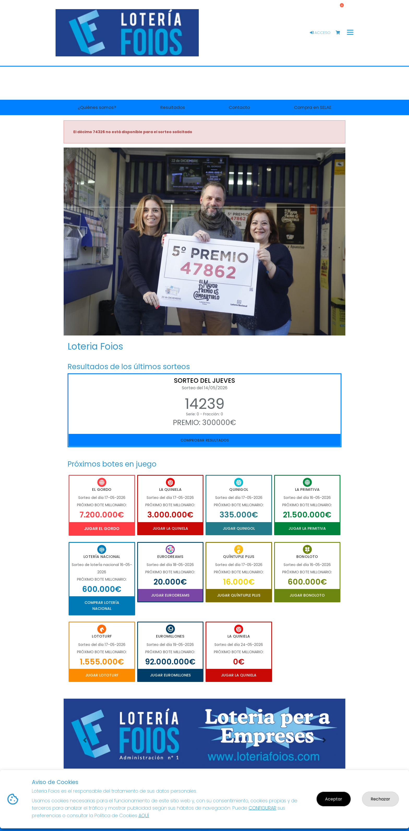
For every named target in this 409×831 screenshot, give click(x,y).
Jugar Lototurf (101, 675)
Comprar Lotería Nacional (102, 605)
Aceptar (333, 799)
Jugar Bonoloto (307, 595)
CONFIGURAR (262, 808)
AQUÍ (144, 815)
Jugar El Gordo (101, 528)
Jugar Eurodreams (170, 595)
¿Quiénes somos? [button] (97, 107)
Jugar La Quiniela (170, 528)
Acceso (320, 32)
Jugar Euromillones (170, 675)
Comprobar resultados (205, 440)
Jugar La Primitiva (307, 528)
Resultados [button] (172, 107)
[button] (85, 248)
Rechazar (380, 799)
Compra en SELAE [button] (312, 107)
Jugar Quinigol (239, 528)
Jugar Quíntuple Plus (238, 595)
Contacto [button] (239, 107)
